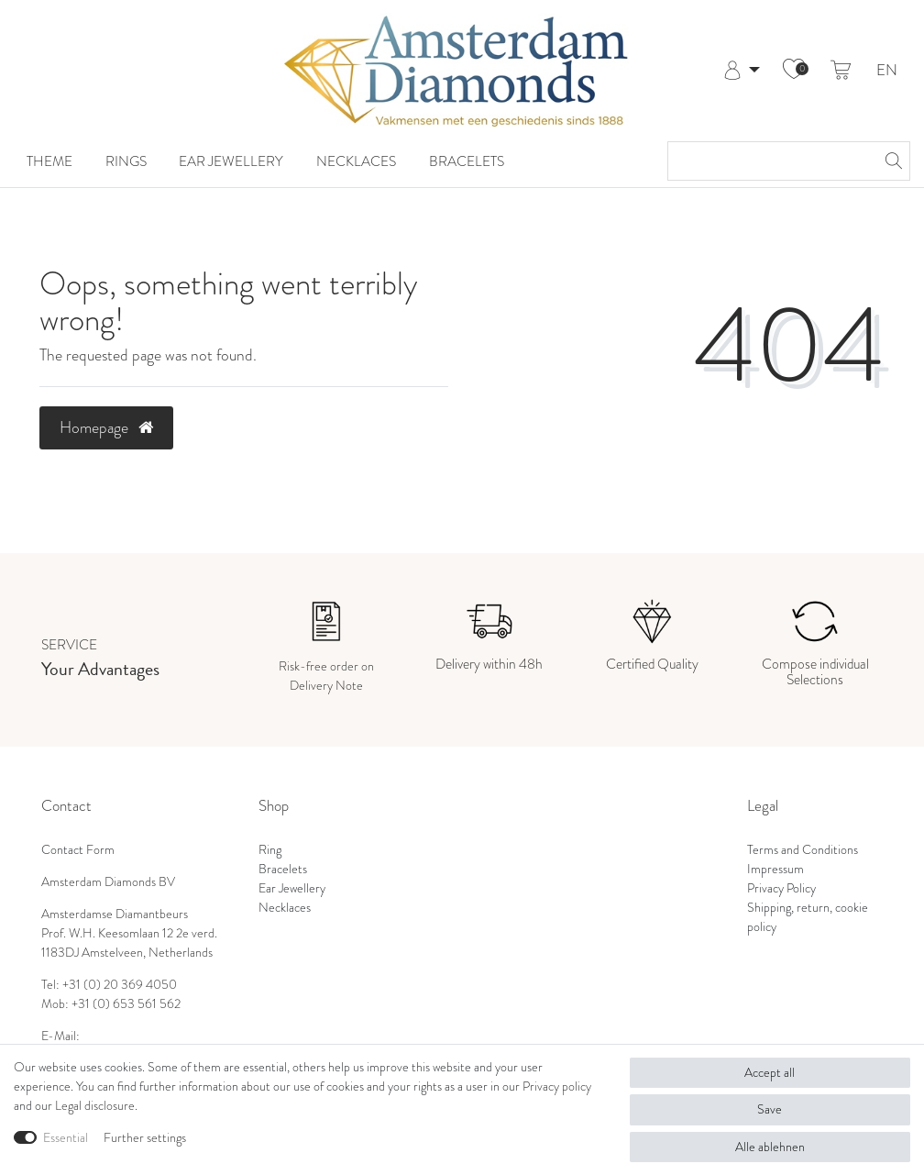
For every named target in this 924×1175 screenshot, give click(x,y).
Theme (49, 161)
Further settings (145, 1138)
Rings (126, 161)
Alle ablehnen (770, 1147)
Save (769, 1109)
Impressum (775, 869)
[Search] (891, 161)
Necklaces (356, 161)
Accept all (769, 1072)
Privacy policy (556, 1086)
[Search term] (770, 161)
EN (886, 71)
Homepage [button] (106, 427)
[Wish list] (794, 71)
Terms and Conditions (802, 850)
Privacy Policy (781, 888)
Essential (65, 1138)
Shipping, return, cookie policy (807, 917)
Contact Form (78, 850)
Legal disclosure (95, 1105)
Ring (269, 850)
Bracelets (466, 161)
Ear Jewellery (231, 161)
